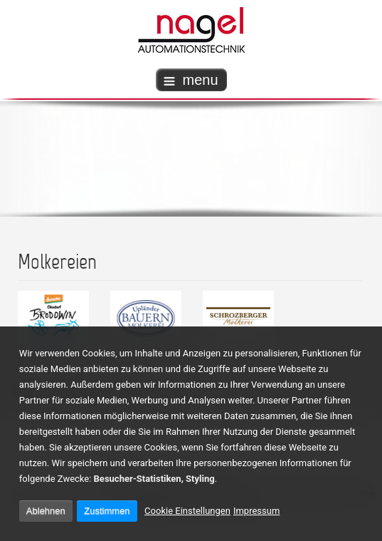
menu (191, 80)
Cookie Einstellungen (187, 510)
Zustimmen (106, 510)
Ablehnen (45, 510)
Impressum (256, 510)
